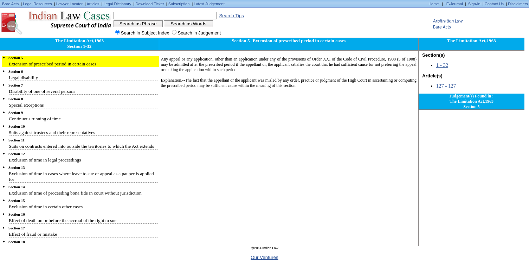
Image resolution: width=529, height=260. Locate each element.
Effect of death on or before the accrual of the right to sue (62, 220)
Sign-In (474, 4)
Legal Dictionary (117, 4)
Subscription (179, 4)
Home (433, 4)
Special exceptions (26, 105)
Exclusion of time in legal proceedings (45, 160)
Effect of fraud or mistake (33, 234)
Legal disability (23, 77)
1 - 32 (442, 65)
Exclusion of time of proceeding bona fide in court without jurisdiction (75, 193)
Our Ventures (264, 257)
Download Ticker (149, 4)
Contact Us (494, 4)
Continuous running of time (35, 118)
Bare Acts (10, 4)
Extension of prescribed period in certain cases (52, 63)
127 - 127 (446, 86)
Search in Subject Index (145, 33)
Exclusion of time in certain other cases (46, 206)
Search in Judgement (199, 33)
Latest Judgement (209, 4)
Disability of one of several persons (42, 91)
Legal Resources (37, 4)
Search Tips (231, 15)
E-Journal (454, 4)
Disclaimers (518, 4)
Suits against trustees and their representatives (52, 132)
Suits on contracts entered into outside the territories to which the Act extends (81, 146)
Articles (92, 4)
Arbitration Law (448, 21)
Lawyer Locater (69, 4)
